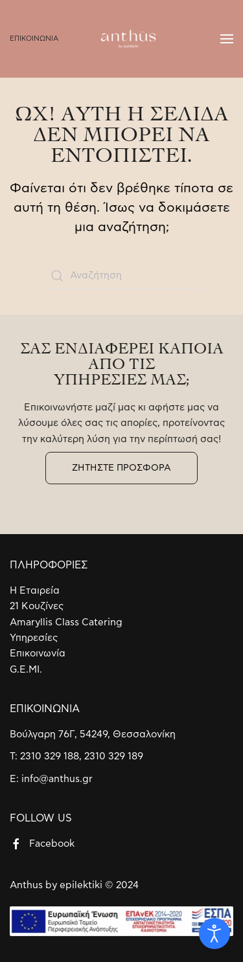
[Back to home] (122, 39)
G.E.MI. (26, 670)
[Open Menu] (226, 39)
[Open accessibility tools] (214, 933)
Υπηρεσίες (34, 638)
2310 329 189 (113, 756)
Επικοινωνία (37, 653)
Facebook (52, 844)
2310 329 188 (49, 756)
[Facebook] (16, 844)
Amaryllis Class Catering (66, 622)
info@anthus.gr (57, 779)
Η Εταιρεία (35, 591)
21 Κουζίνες (37, 606)
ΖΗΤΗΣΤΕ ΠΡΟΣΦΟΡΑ (121, 468)
